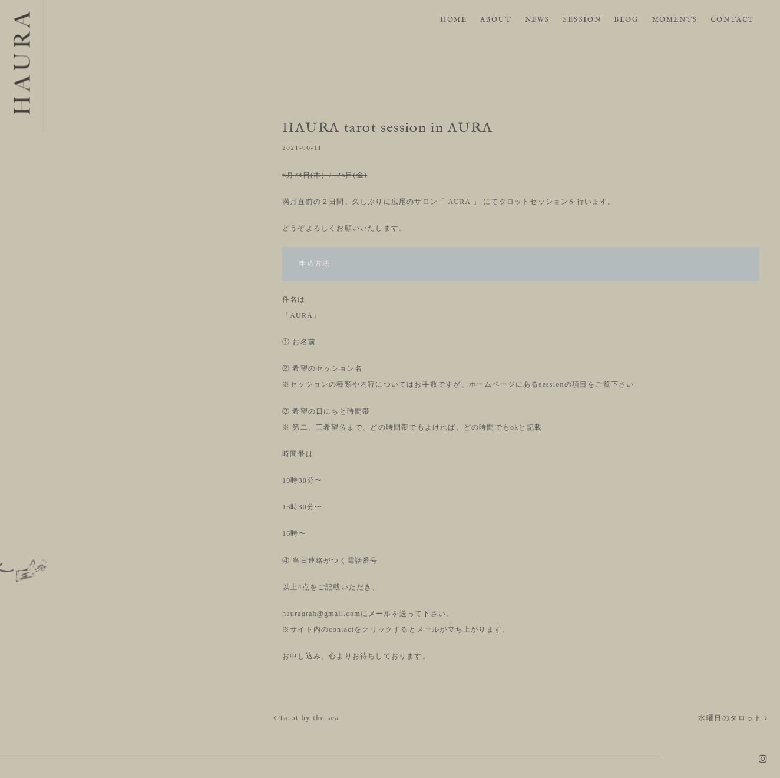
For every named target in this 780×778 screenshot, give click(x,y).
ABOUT (496, 19)
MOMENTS (675, 19)
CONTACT (732, 19)
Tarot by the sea (306, 718)
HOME (453, 19)
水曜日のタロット (733, 718)
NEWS (537, 19)
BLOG (626, 19)
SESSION (582, 19)
